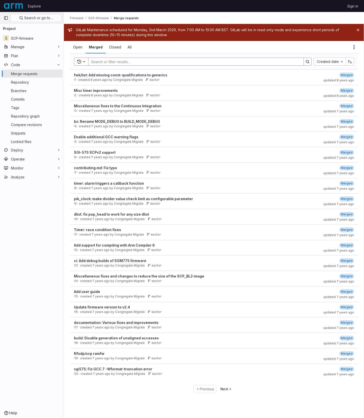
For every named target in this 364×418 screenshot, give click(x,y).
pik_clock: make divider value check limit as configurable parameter (133, 199)
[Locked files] (32, 141)
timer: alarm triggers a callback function (109, 183)
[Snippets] (32, 133)
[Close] (358, 30)
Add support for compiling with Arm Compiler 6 (114, 245)
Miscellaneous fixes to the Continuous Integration (118, 106)
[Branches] (32, 91)
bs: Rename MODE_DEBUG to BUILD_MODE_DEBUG (117, 121)
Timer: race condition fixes (97, 230)
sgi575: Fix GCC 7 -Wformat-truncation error (113, 369)
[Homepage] (13, 6)
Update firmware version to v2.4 (102, 307)
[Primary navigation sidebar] (6, 18)
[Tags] (32, 108)
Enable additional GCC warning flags (106, 137)
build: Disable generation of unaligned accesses (116, 338)
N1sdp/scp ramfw (89, 353)
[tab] (78, 47)
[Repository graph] (32, 116)
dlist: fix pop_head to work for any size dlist (111, 214)
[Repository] (32, 82)
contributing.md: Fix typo (95, 168)
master (153, 80)
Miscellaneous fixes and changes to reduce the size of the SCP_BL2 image (139, 276)
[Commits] (32, 99)
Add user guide (87, 291)
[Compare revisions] (32, 125)
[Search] (193, 62)
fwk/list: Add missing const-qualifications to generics (120, 75)
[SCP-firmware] (32, 38)
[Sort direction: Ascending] (350, 62)
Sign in (352, 6)
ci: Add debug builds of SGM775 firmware (110, 261)
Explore (34, 6)
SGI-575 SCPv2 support (95, 152)
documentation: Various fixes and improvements (116, 322)
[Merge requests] (32, 74)
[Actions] (354, 47)
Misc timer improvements (96, 90)
